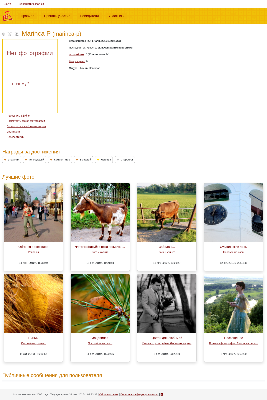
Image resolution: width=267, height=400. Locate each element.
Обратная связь (108, 394)
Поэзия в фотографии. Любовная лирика (166, 343)
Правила (29, 15)
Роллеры (33, 252)
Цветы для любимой (167, 338)
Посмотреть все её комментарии (26, 126)
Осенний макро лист (33, 343)
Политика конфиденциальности (139, 394)
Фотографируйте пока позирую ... (100, 247)
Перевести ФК (15, 136)
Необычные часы (233, 252)
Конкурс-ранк (77, 61)
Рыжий (33, 338)
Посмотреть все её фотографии (26, 120)
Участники (117, 15)
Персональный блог (19, 115)
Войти (7, 3)
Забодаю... (167, 247)
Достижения (14, 131)
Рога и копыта (100, 252)
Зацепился (100, 338)
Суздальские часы (233, 247)
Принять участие (58, 15)
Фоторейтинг (76, 54)
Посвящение (233, 338)
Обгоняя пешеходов (33, 247)
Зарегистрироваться (31, 3)
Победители (91, 15)
